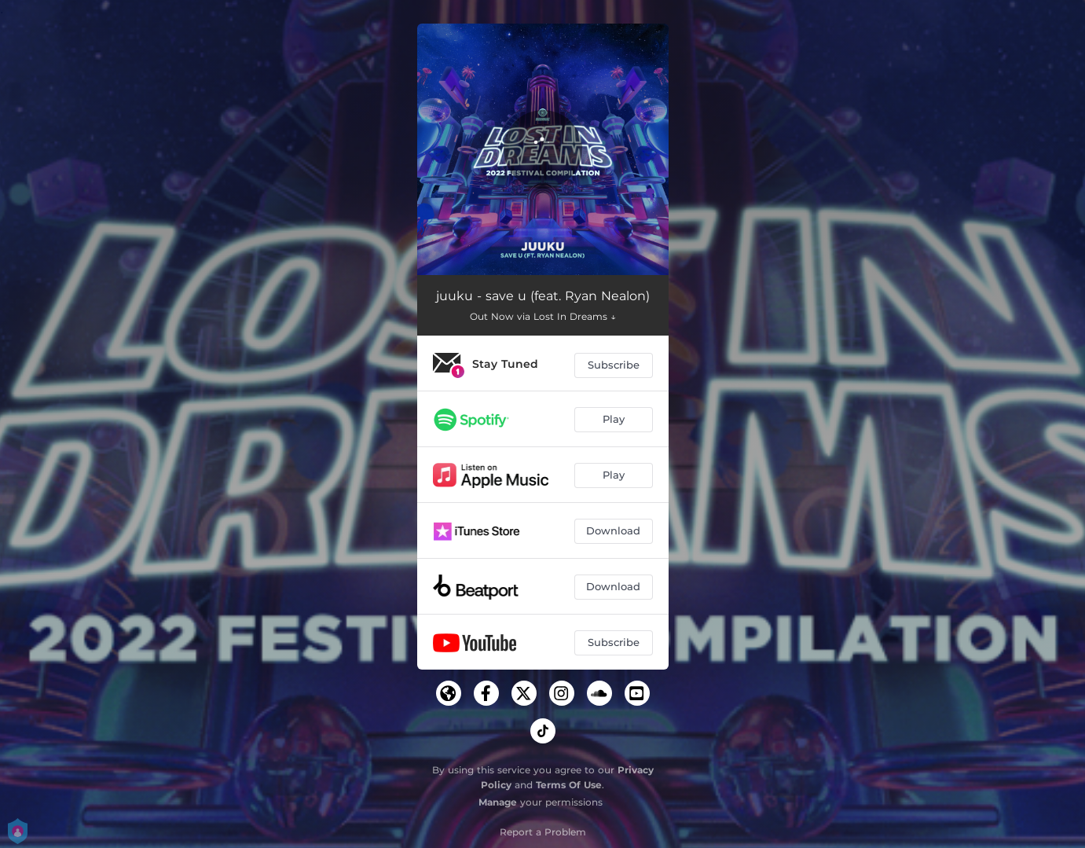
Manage (497, 802)
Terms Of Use (569, 785)
